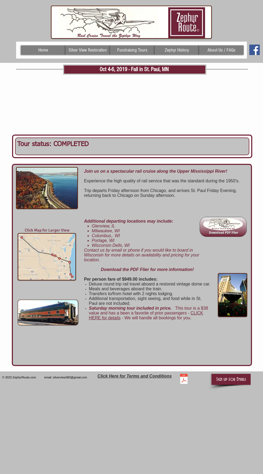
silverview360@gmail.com (70, 377)
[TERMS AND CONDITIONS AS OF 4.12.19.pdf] (184, 379)
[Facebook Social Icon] (254, 50)
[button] (231, 379)
